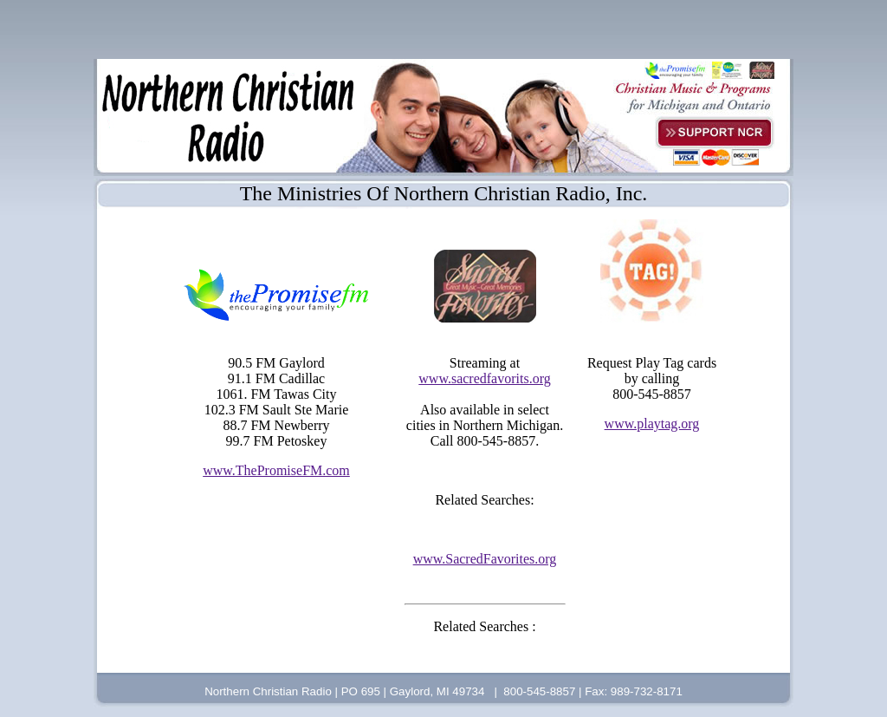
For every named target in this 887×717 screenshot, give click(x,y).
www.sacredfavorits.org (484, 378)
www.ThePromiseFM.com (276, 470)
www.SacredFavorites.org (485, 558)
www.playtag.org (652, 423)
